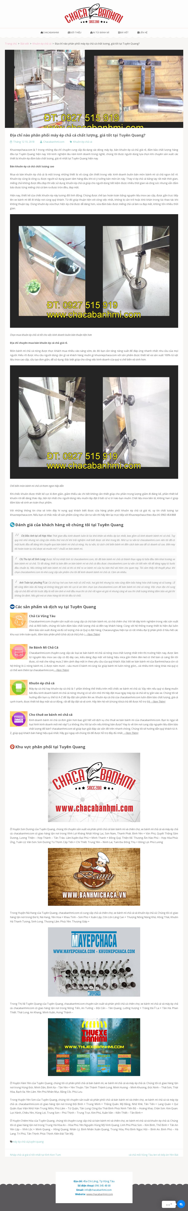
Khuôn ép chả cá (82, 141)
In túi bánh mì (99, 32)
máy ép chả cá (20, 1141)
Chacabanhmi (50, 32)
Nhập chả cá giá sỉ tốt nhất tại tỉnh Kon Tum (35, 1154)
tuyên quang (36, 1141)
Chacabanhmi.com (53, 141)
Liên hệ (142, 32)
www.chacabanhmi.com (99, 1194)
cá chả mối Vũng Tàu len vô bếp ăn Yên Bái (153, 1154)
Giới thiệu (74, 32)
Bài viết (123, 32)
